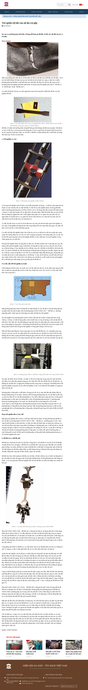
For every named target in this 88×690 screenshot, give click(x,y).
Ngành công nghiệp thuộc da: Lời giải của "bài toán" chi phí (74, 654)
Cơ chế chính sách (68, 11)
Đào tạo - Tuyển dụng (53, 11)
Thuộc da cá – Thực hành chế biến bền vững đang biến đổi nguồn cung (14, 654)
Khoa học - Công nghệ (36, 11)
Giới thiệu (81, 11)
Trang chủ (6, 11)
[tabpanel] (14, 650)
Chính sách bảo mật (27, 683)
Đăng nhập (75, 4)
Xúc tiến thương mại (20, 11)
